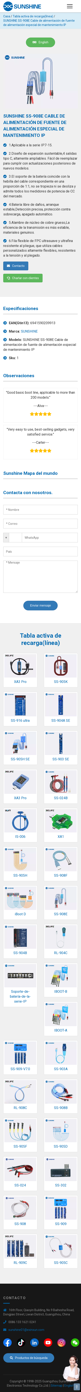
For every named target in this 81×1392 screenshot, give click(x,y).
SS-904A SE (60, 721)
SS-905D (61, 1146)
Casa (6, 16)
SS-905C (61, 1263)
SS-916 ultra (20, 721)
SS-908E (60, 914)
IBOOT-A (60, 1030)
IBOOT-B (60, 992)
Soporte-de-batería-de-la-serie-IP (20, 996)
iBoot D (20, 914)
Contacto (16, 266)
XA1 (61, 837)
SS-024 (20, 1185)
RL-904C (60, 953)
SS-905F (20, 1146)
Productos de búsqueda (29, 1358)
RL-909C (20, 1263)
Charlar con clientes (23, 278)
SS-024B (61, 798)
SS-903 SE (60, 759)
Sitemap (56, 1385)
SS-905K (61, 682)
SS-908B (61, 1108)
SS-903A (61, 1069)
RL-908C (20, 1108)
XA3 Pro (20, 682)
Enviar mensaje (40, 605)
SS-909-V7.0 (20, 1069)
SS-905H (20, 875)
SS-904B (20, 953)
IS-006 (20, 837)
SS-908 (20, 1224)
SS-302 (61, 1185)
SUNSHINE (29, 331)
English (40, 42)
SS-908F (60, 875)
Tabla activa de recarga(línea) (33, 16)
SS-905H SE (20, 759)
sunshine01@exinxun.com (26, 1329)
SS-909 (61, 1224)
